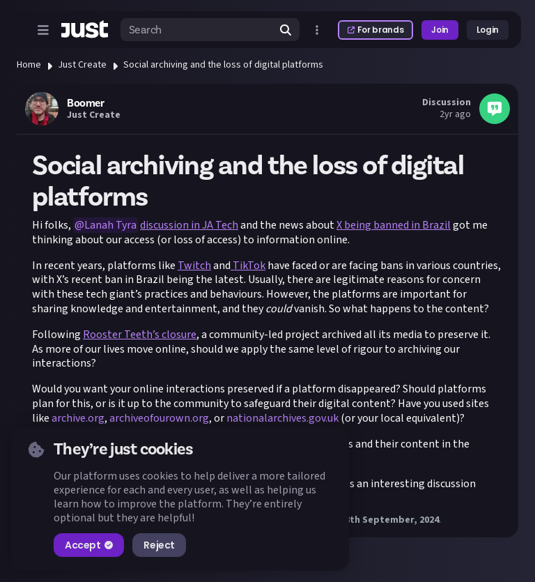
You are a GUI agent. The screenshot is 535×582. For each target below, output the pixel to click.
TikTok (248, 265)
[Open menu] (43, 30)
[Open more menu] (316, 30)
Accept (89, 545)
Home (29, 65)
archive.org (78, 418)
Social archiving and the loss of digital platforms (223, 65)
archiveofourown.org (159, 418)
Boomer (85, 103)
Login (487, 30)
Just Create (82, 65)
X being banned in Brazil (393, 225)
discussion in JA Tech (189, 225)
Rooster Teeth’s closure (139, 334)
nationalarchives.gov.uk (282, 418)
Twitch (194, 265)
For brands (375, 30)
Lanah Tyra (110, 225)
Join (440, 30)
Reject (159, 545)
